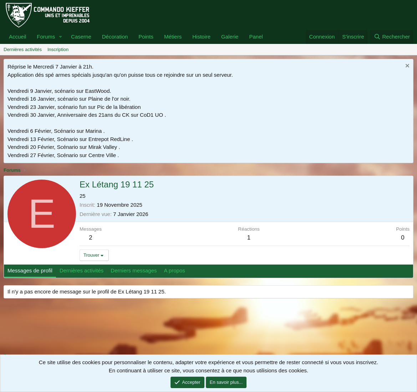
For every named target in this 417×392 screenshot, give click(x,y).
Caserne (81, 37)
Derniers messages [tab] (134, 270)
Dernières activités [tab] (81, 270)
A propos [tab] (174, 270)
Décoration (115, 37)
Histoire (201, 37)
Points (145, 37)
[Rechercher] (391, 37)
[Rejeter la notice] (406, 66)
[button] (61, 37)
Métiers (173, 37)
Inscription (57, 49)
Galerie (229, 37)
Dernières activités (23, 49)
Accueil (17, 37)
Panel (256, 37)
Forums (46, 37)
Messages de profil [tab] (29, 270)
